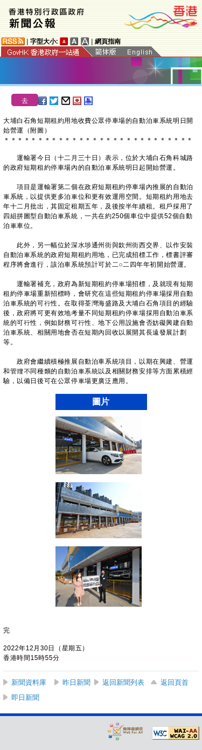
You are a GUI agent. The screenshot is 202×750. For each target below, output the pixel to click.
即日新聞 (25, 697)
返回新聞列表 (123, 682)
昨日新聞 (76, 682)
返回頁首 (175, 682)
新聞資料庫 (28, 682)
